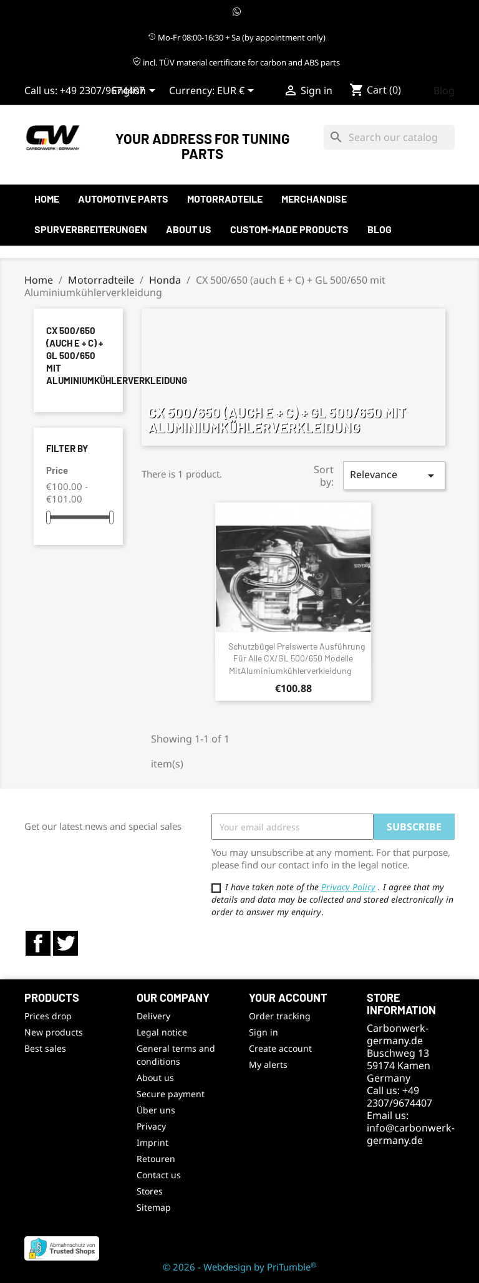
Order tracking (280, 1016)
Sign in (263, 1032)
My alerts (268, 1064)
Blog (444, 90)
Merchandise (314, 198)
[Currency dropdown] (237, 91)
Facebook (38, 943)
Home (46, 198)
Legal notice (162, 1032)
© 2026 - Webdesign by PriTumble (239, 1267)
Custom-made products (289, 229)
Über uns (156, 1110)
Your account (288, 997)
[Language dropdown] (136, 91)
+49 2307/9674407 (102, 90)
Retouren (156, 1159)
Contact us (159, 1175)
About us (188, 229)
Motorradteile (225, 198)
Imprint (152, 1142)
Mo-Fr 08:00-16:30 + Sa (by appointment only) (237, 37)
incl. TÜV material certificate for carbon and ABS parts (236, 62)
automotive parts (123, 198)
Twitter (65, 943)
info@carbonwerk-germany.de (411, 1134)
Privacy (151, 1126)
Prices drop (48, 1016)
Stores (150, 1191)
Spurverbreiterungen (90, 229)
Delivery (153, 1016)
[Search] (389, 137)
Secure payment (171, 1094)
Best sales (45, 1048)
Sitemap (154, 1207)
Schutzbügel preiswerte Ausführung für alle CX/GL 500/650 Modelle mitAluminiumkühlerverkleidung (296, 658)
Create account (280, 1048)
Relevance (394, 475)
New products (53, 1032)
